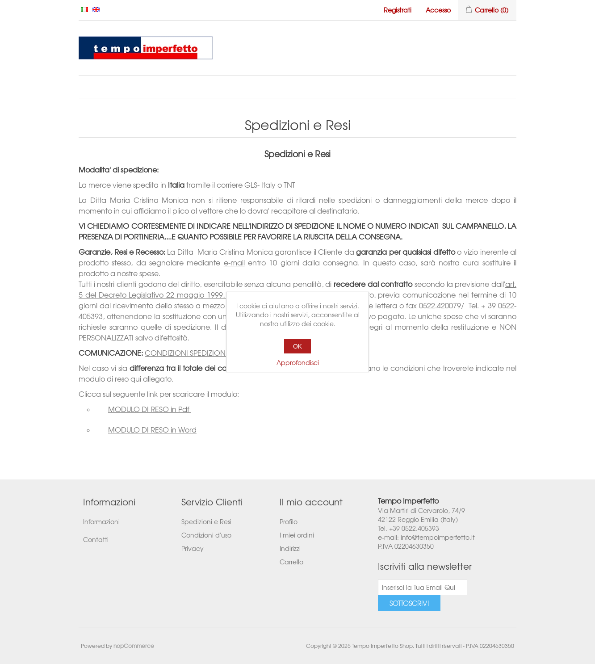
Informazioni (101, 521)
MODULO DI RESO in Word (152, 429)
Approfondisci (298, 362)
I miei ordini (297, 534)
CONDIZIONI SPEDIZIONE (187, 352)
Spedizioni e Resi (206, 521)
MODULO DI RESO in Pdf (149, 408)
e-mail (234, 262)
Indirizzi (290, 548)
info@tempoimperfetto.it (438, 537)
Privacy (192, 548)
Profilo (289, 521)
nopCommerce (133, 646)
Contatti (96, 539)
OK (297, 346)
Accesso (438, 9)
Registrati (397, 9)
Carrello (291, 561)
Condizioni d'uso (206, 534)
